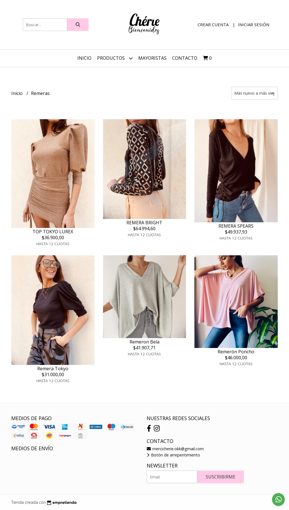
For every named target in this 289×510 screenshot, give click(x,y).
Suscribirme (220, 477)
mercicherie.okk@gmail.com (175, 448)
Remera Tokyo (52, 368)
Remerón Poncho (236, 352)
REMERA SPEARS (235, 226)
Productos (115, 58)
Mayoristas (152, 58)
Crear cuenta (213, 24)
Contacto (184, 58)
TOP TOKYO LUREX (52, 232)
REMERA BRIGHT (144, 222)
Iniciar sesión (253, 24)
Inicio (84, 58)
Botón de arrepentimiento (173, 455)
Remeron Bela (144, 342)
